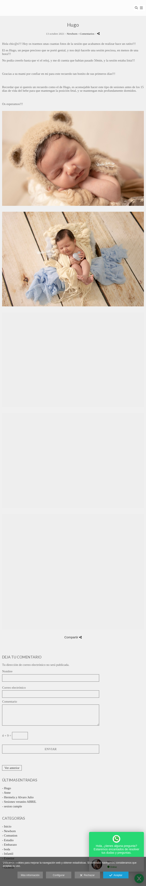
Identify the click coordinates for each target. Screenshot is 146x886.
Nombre (7, 671)
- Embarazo (9, 844)
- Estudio (8, 840)
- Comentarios (86, 33)
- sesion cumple (12, 806)
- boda (6, 849)
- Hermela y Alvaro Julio (18, 797)
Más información (30, 875)
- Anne (6, 792)
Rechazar (87, 875)
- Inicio (6, 826)
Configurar (59, 875)
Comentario (9, 701)
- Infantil (7, 853)
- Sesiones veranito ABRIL (19, 801)
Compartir (73, 637)
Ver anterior (11, 768)
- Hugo (6, 788)
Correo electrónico (14, 687)
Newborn (72, 33)
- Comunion (9, 835)
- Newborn (9, 831)
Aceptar (115, 875)
